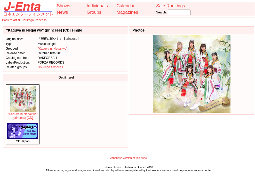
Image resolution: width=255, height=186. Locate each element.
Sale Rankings (170, 5)
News (62, 12)
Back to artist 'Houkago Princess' (24, 20)
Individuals (97, 5)
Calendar (125, 5)
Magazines (127, 12)
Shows (63, 5)
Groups (94, 12)
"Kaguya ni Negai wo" (52, 48)
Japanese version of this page (128, 157)
